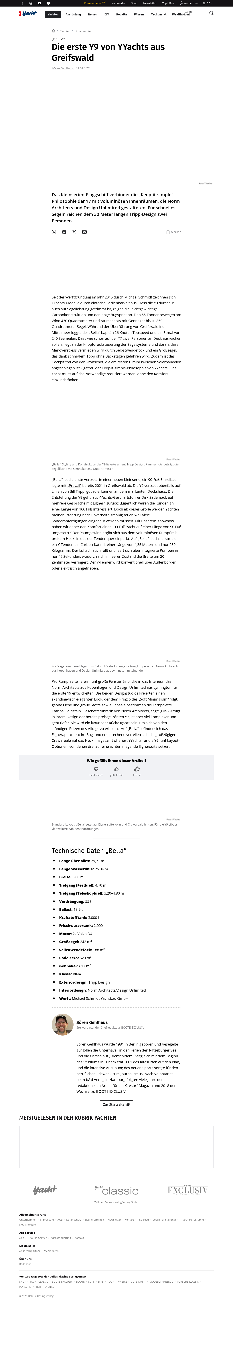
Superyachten (83, 76)
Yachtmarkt (158, 14)
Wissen (139, 14)
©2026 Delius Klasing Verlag (36, 1350)
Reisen (92, 14)
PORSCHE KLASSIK (188, 1335)
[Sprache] (207, 3)
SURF (91, 1335)
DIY (106, 14)
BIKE (101, 1335)
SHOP (22, 1335)
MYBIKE (122, 1335)
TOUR (110, 1335)
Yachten (53, 14)
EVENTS (49, 1341)
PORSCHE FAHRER (30, 1341)
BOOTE (80, 1335)
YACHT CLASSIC (39, 1335)
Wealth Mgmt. (182, 13)
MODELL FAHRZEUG (161, 1335)
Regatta (121, 14)
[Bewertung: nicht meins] (96, 768)
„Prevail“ (74, 482)
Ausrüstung (73, 14)
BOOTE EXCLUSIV (62, 1335)
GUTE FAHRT (138, 1335)
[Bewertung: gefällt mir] (116, 768)
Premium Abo (95, 3)
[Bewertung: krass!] (137, 768)
